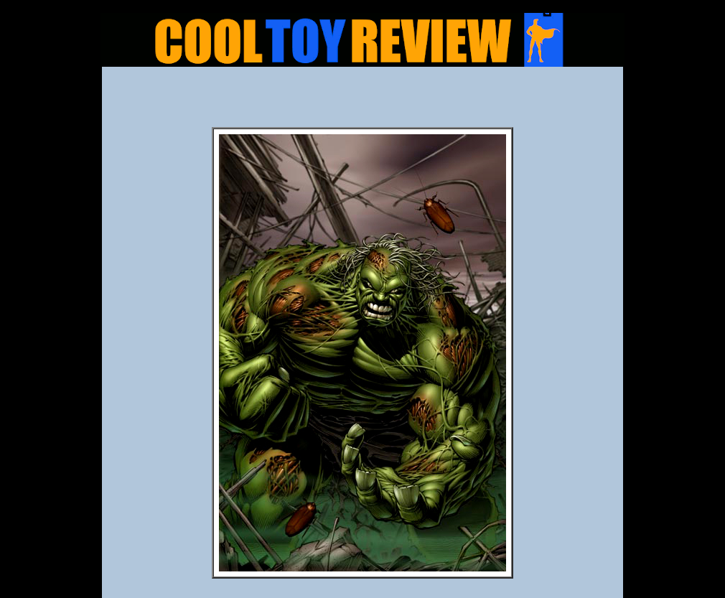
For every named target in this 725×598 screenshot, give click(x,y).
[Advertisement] (362, 101)
